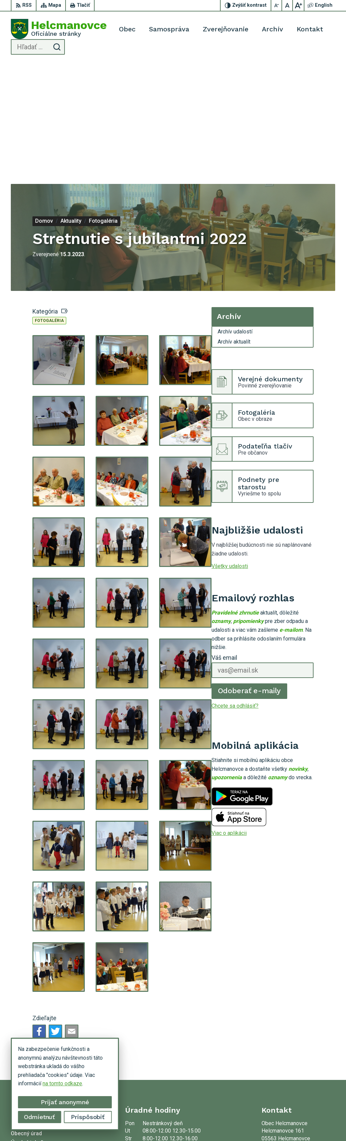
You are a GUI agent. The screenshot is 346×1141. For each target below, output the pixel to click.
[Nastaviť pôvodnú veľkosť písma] (287, 5)
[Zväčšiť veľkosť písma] (298, 5)
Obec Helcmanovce (226, 1123)
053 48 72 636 (279, 1056)
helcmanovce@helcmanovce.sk (298, 1063)
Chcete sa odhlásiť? (235, 595)
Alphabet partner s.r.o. (132, 1123)
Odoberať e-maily (249, 580)
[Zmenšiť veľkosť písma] (276, 5)
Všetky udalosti (230, 456)
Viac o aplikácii (229, 722)
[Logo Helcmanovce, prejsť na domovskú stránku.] (59, 29)
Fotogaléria (49, 210)
